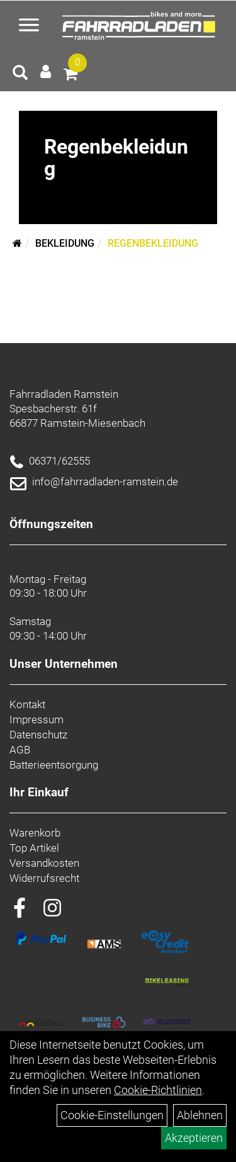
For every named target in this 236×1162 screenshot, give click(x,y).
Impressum (36, 719)
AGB (19, 749)
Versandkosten (44, 863)
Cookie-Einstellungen (112, 1115)
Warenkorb (34, 832)
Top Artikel (34, 848)
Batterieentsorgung (53, 765)
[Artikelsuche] (20, 74)
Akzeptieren (194, 1137)
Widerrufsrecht (44, 878)
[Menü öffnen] (29, 26)
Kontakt (27, 704)
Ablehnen (200, 1115)
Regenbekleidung (153, 243)
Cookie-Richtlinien (158, 1090)
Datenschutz (38, 734)
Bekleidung (64, 243)
